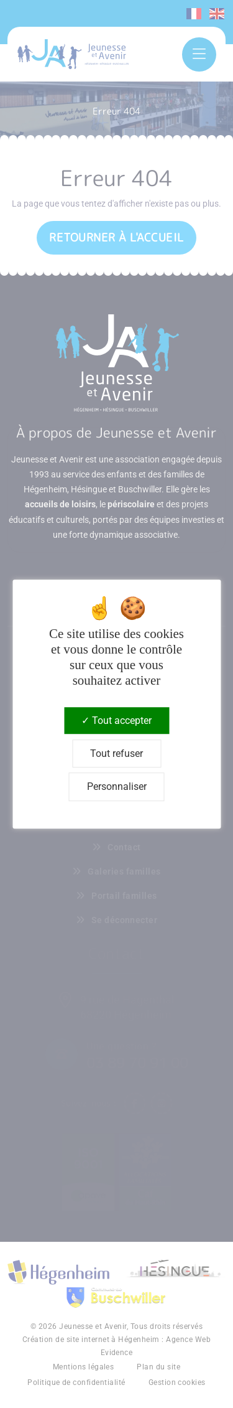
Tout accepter (116, 720)
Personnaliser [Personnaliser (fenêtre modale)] (117, 787)
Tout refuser (116, 753)
